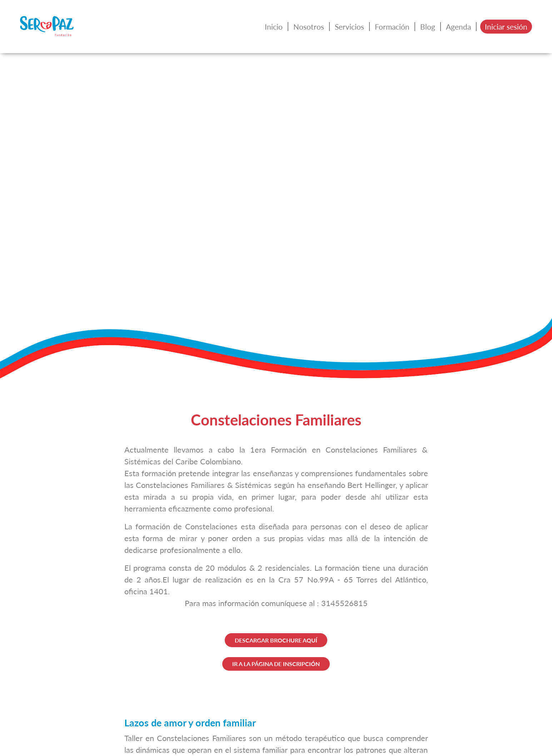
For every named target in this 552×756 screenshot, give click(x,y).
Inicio (274, 26)
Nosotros (308, 26)
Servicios (349, 26)
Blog (427, 26)
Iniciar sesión (506, 26)
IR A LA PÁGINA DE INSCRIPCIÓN (276, 663)
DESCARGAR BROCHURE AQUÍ (276, 640)
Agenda (458, 26)
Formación (392, 26)
